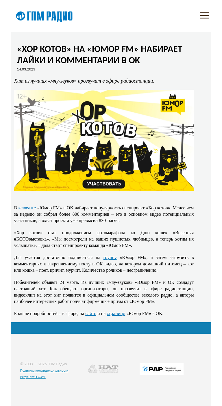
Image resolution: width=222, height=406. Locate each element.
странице (116, 313)
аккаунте (27, 208)
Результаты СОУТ (33, 377)
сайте (90, 313)
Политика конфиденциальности (44, 370)
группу (110, 257)
